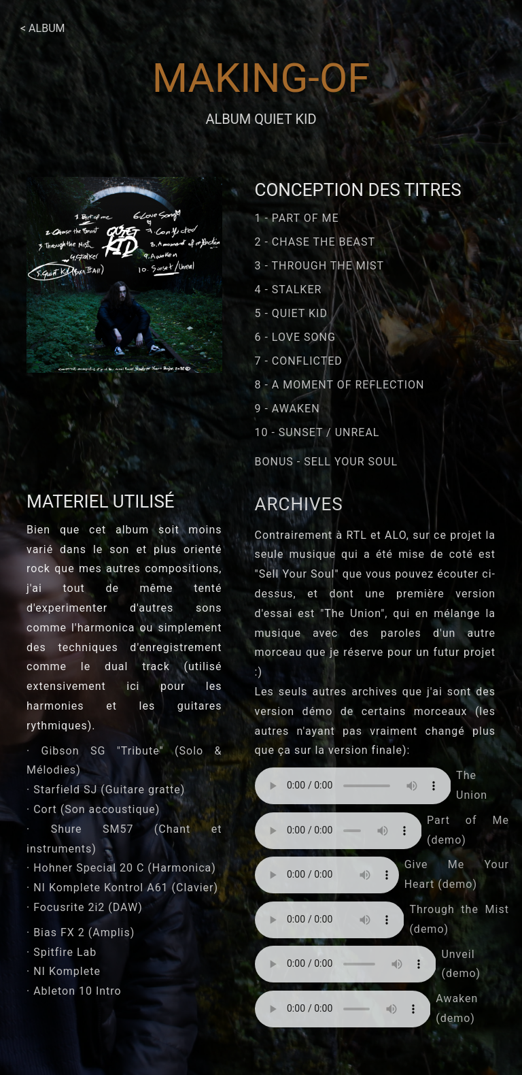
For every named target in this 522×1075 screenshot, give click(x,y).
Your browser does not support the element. (353, 785)
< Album (42, 28)
